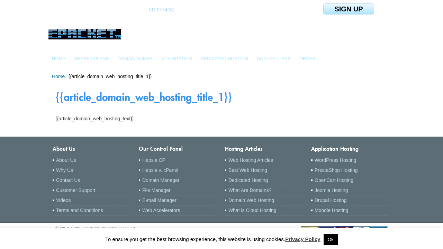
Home (58, 58)
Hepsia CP (153, 160)
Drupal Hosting (331, 200)
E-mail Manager (159, 200)
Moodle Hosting (331, 210)
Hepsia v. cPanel (160, 170)
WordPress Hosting (335, 160)
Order (307, 58)
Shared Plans (91, 58)
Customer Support (76, 190)
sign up (348, 9)
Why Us (64, 170)
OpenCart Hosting (334, 180)
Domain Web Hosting (251, 200)
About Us (66, 160)
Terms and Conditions (79, 210)
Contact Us (68, 180)
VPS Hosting (176, 58)
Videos (63, 200)
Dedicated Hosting (224, 58)
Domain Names (135, 58)
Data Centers (274, 58)
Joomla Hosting (331, 190)
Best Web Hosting (247, 170)
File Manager (156, 190)
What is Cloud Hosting (252, 210)
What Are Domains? (250, 190)
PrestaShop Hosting (336, 170)
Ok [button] (331, 239)
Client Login (79, 9)
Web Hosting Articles (250, 160)
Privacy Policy (302, 239)
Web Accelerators (161, 210)
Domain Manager (160, 180)
